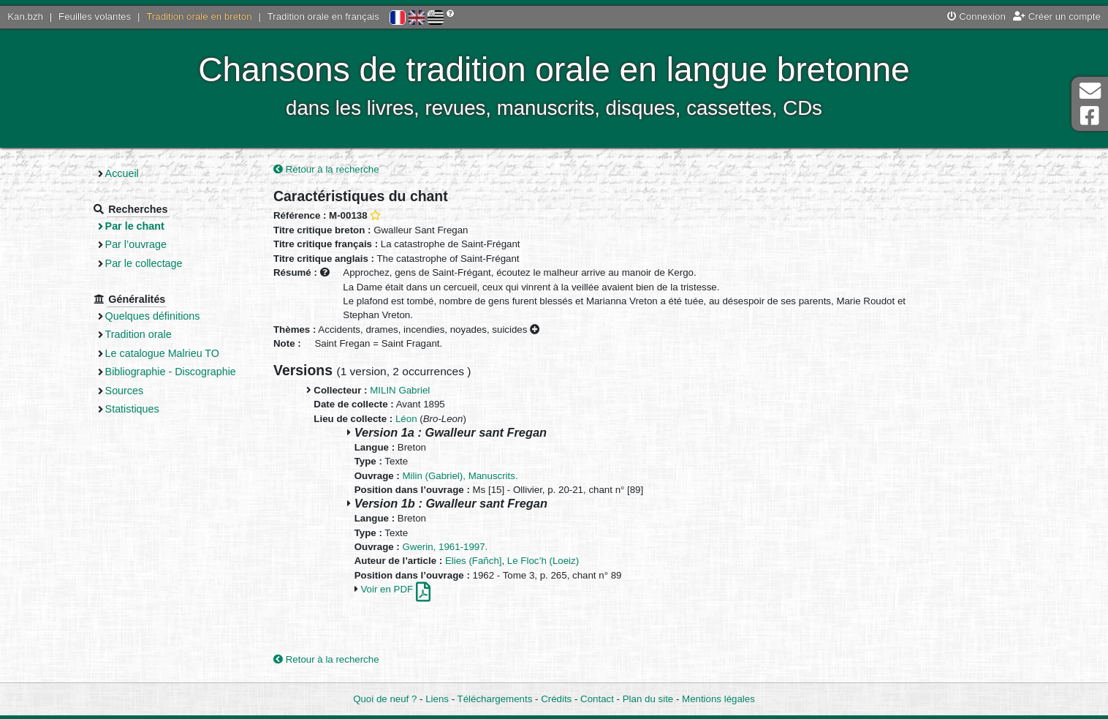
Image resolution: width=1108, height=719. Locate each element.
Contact (597, 698)
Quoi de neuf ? (385, 698)
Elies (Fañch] (473, 560)
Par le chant (134, 226)
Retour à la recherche (326, 169)
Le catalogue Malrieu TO (162, 353)
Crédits (556, 698)
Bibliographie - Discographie (170, 371)
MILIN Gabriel (400, 390)
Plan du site (648, 698)
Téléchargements (495, 698)
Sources (124, 390)
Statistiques (132, 409)
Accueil (122, 173)
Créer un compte (1057, 16)
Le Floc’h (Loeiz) (543, 560)
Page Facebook (1090, 116)
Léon (406, 418)
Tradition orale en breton (198, 16)
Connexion (976, 16)
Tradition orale (138, 334)
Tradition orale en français (323, 16)
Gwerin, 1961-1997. (445, 546)
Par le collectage (144, 263)
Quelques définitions (152, 316)
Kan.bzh (25, 16)
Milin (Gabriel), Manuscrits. (460, 475)
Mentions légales (718, 698)
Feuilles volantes (94, 16)
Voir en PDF (395, 589)
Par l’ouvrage (136, 244)
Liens (437, 698)
